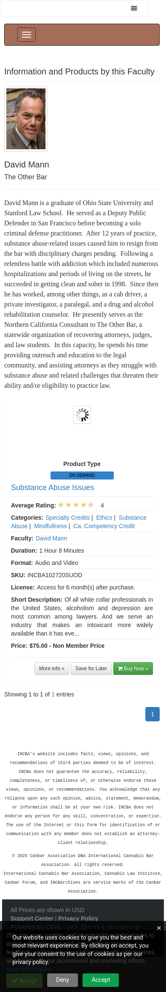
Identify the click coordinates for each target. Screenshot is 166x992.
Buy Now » (133, 668)
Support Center (32, 903)
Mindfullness (50, 526)
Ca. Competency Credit (104, 526)
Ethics (104, 517)
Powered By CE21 (36, 911)
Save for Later (91, 668)
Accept (100, 979)
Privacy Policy (78, 903)
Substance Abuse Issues (52, 487)
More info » (51, 668)
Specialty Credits (68, 517)
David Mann (51, 538)
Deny (62, 979)
